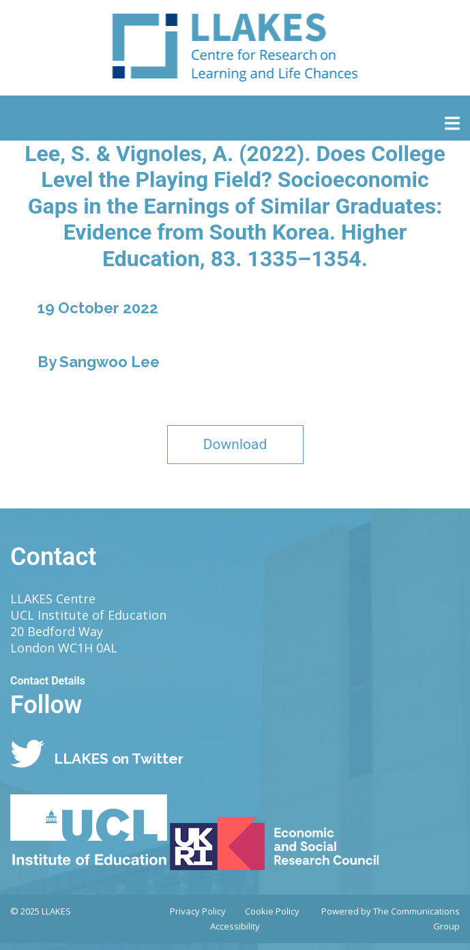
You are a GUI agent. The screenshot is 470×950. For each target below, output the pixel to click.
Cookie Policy (272, 911)
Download (235, 444)
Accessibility (235, 926)
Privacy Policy (198, 911)
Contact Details (47, 680)
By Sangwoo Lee (99, 362)
